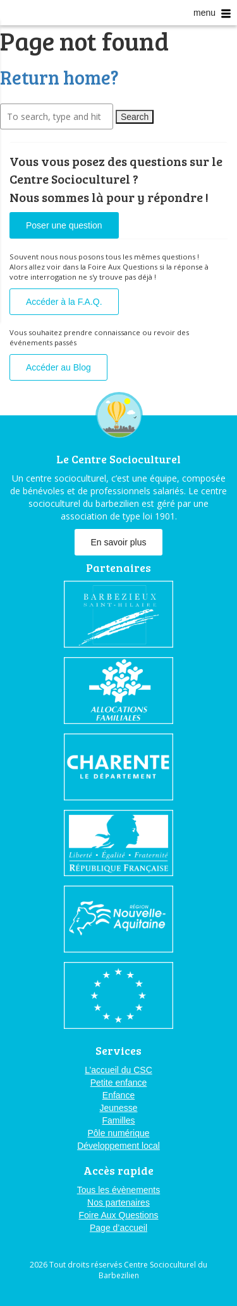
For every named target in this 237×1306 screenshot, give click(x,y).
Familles (118, 1120)
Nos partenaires (118, 1202)
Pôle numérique (118, 1133)
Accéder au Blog (58, 367)
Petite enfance (118, 1082)
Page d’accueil (118, 1228)
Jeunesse (119, 1108)
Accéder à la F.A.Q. (64, 302)
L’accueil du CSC (118, 1070)
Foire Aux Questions (118, 1215)
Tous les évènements (119, 1190)
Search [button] (135, 117)
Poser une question (64, 225)
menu (212, 13)
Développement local (118, 1146)
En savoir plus (119, 542)
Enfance (118, 1095)
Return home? (59, 77)
